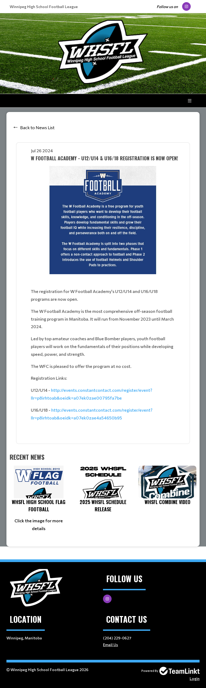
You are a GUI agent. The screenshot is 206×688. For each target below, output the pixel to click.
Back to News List (37, 127)
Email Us (110, 644)
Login (195, 678)
